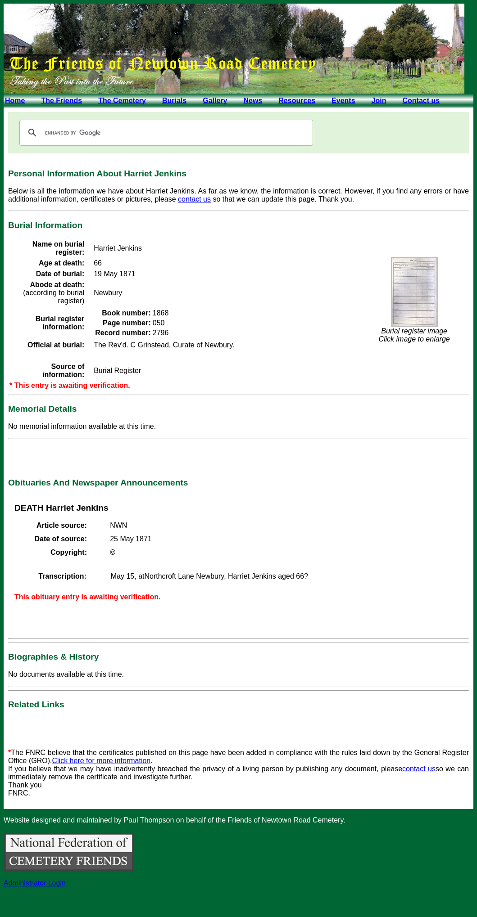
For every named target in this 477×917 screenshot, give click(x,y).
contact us (194, 199)
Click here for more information (101, 760)
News (252, 100)
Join (379, 100)
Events (343, 100)
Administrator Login (35, 883)
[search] (165, 132)
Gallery (215, 100)
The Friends (61, 100)
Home (15, 100)
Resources (296, 100)
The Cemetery (122, 100)
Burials (174, 100)
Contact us (421, 100)
